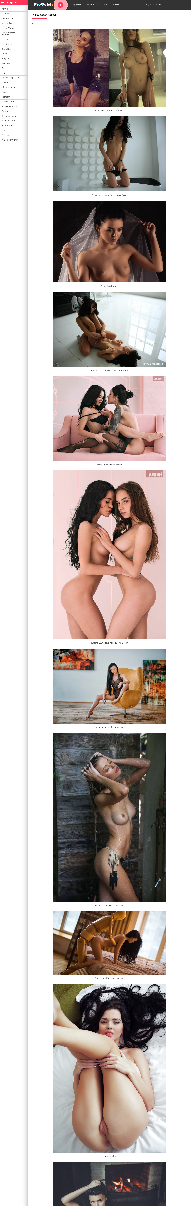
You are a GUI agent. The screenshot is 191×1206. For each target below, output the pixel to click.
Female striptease (10, 78)
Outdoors (6, 111)
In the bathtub (8, 121)
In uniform (6, 44)
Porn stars (6, 135)
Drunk (4, 54)
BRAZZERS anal (111, 5)
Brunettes (6, 49)
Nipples (5, 39)
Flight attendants (9, 87)
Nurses (4, 82)
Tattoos (5, 14)
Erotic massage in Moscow (10, 34)
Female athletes (9, 106)
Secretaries (6, 97)
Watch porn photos (11, 140)
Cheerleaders (7, 102)
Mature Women (93, 5)
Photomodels (7, 126)
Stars (3, 73)
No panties (6, 23)
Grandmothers (8, 116)
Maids (4, 92)
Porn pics (6, 9)
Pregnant (5, 59)
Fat (3, 68)
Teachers (5, 63)
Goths (4, 130)
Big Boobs (76, 5)
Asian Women (8, 28)
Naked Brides (7, 18)
